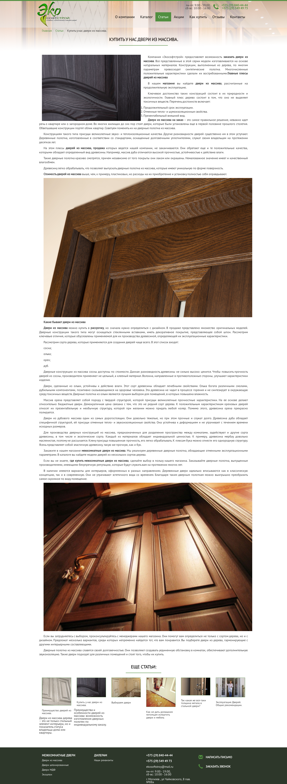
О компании (125, 16)
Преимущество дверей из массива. (56, 712)
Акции (179, 16)
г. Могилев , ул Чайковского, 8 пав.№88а (168, 780)
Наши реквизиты (103, 760)
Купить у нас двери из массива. (57, 14)
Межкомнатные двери (58, 755)
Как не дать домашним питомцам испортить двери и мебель (159, 715)
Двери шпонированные (55, 765)
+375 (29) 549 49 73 (235, 8)
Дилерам (100, 755)
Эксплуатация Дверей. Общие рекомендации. (229, 704)
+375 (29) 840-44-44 (234, 5)
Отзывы (218, 16)
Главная (47, 30)
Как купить (198, 16)
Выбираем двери (121, 702)
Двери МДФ (48, 769)
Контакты (237, 16)
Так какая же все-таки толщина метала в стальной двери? (193, 703)
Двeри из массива (52, 760)
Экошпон (47, 774)
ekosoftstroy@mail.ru (159, 766)
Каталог (146, 16)
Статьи (163, 16)
